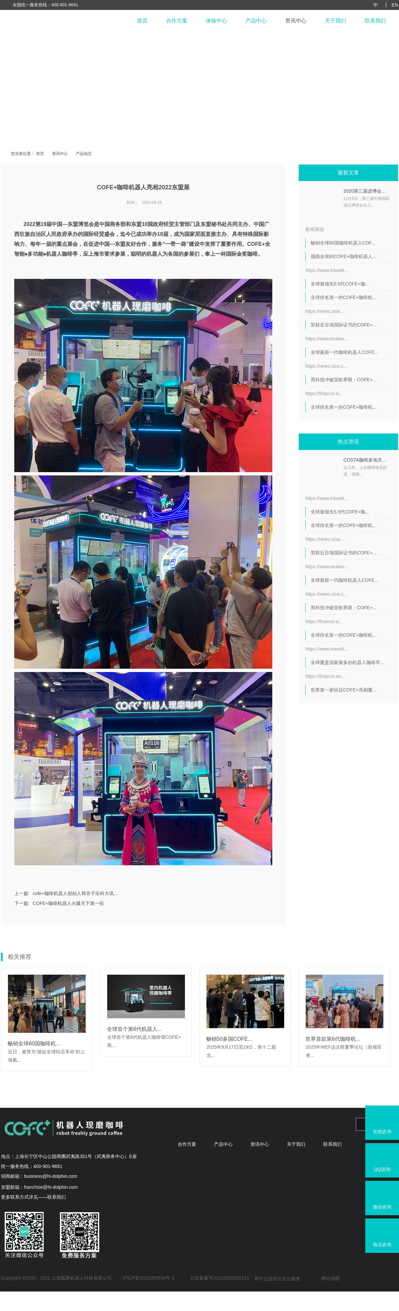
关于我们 (335, 20)
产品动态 (84, 153)
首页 (142, 20)
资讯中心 (295, 20)
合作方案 (176, 20)
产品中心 (256, 20)
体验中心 (216, 20)
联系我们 (375, 20)
